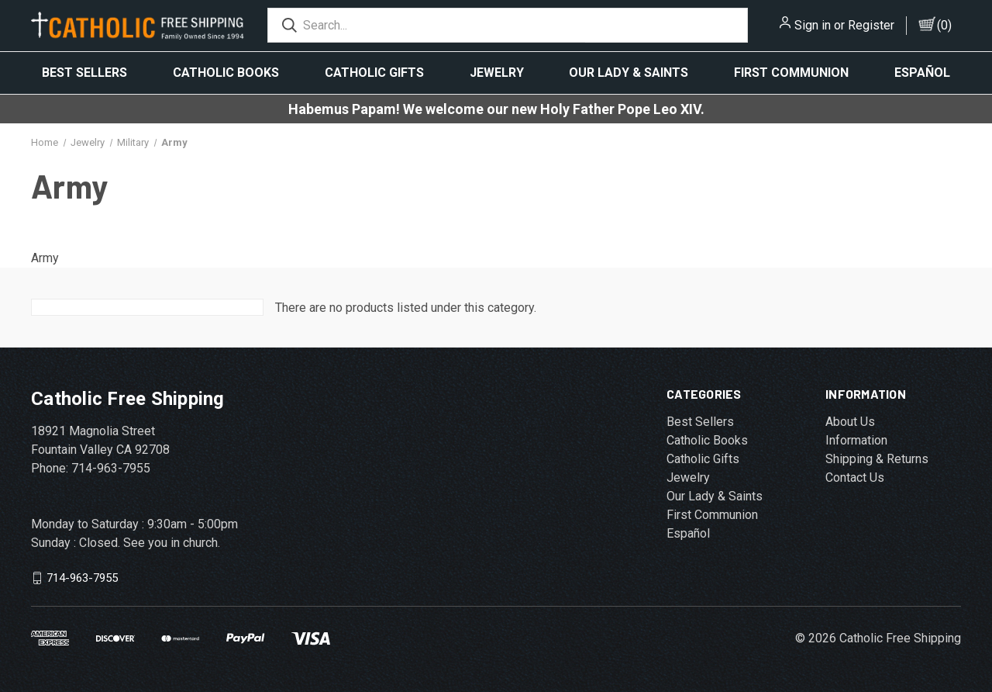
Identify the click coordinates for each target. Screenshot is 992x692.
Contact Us (854, 477)
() (944, 25)
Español (922, 72)
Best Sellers (84, 72)
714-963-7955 (82, 578)
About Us (850, 421)
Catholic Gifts (374, 72)
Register (871, 25)
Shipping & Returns (876, 459)
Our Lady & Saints (628, 72)
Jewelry (497, 72)
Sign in (812, 25)
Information (856, 440)
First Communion (791, 72)
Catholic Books (226, 72)
